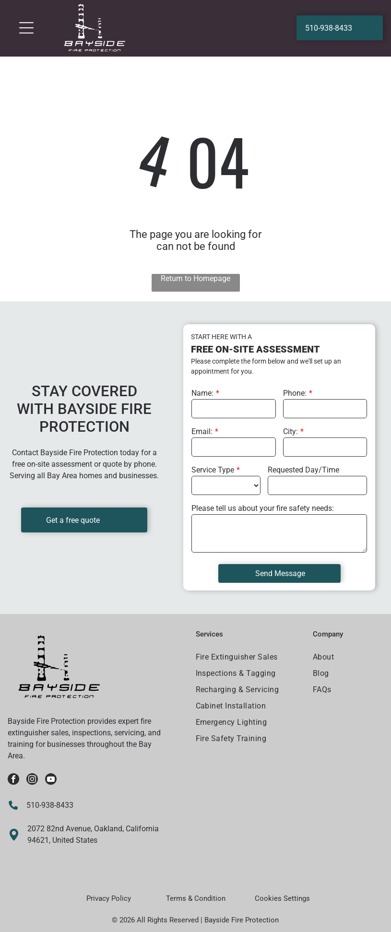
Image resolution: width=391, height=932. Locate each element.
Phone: (295, 393)
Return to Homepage (195, 278)
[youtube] (51, 780)
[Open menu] (26, 28)
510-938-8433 (49, 805)
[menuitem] (248, 658)
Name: (202, 393)
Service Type (212, 469)
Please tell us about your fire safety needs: (262, 508)
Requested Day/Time (303, 469)
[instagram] (32, 780)
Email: (202, 431)
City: (290, 431)
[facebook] (13, 780)
